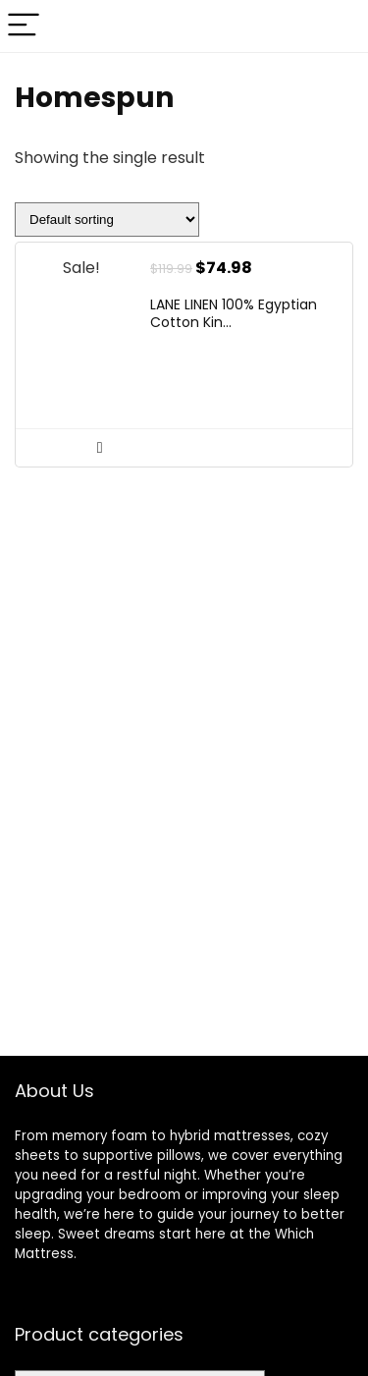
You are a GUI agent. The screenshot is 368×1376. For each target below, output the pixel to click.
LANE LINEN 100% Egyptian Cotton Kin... (233, 313)
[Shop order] (107, 219)
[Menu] (23, 26)
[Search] (337, 26)
